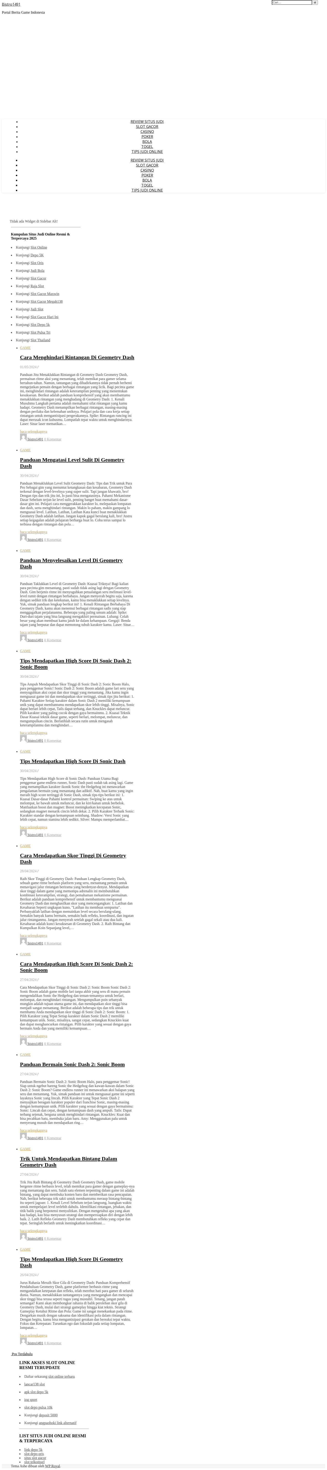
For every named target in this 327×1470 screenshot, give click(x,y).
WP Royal (52, 1466)
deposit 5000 (48, 1415)
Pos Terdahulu (21, 1354)
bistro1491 (35, 439)
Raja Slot (37, 286)
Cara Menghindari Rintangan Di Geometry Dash (77, 357)
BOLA (147, 141)
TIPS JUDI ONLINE (147, 151)
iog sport (30, 1400)
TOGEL (147, 146)
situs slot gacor (35, 1458)
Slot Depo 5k (40, 325)
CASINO (147, 131)
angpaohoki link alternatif (57, 1423)
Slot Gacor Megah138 (46, 301)
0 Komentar (52, 439)
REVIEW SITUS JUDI (147, 121)
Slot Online (38, 247)
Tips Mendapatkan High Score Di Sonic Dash (73, 761)
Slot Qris (36, 263)
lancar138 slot (34, 1384)
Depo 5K (37, 255)
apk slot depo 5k (36, 1392)
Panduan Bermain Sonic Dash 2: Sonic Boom (72, 1064)
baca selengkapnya (33, 431)
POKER (147, 136)
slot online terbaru (61, 1376)
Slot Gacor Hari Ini (44, 317)
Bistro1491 (11, 4)
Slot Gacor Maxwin (44, 294)
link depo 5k (33, 1450)
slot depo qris (34, 1454)
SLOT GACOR (147, 126)
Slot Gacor (38, 278)
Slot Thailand (40, 340)
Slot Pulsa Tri (40, 332)
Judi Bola (37, 270)
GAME (25, 348)
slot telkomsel (34, 1462)
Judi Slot (36, 309)
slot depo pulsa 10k (38, 1407)
